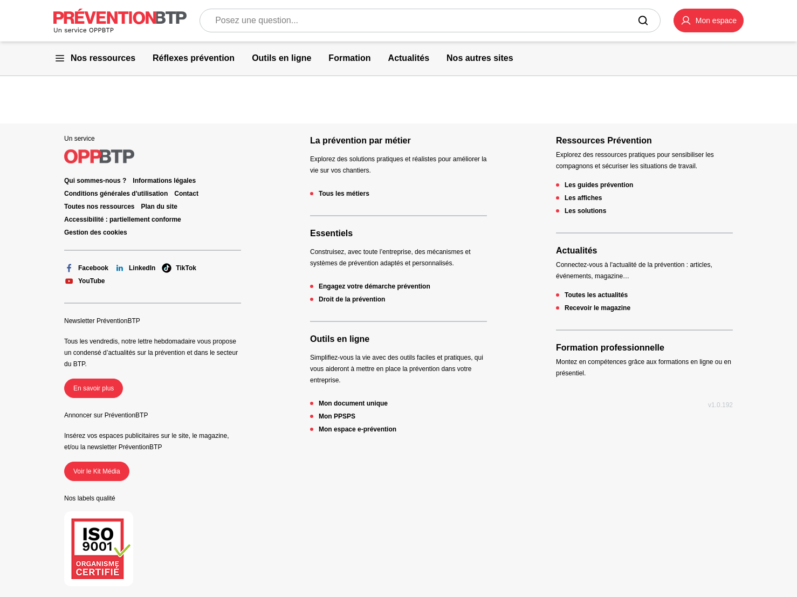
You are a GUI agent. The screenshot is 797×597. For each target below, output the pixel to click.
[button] (709, 20)
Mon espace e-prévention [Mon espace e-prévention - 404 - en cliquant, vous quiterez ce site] (357, 429)
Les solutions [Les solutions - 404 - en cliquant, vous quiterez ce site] (585, 211)
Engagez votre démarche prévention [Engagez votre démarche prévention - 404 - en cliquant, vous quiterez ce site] (374, 286)
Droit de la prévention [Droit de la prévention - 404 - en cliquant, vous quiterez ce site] (352, 299)
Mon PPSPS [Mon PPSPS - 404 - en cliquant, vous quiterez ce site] (337, 416)
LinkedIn (135, 268)
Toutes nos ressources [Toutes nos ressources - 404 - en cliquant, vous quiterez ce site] (99, 206)
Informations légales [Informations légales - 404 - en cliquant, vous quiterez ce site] (164, 180)
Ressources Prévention (604, 140)
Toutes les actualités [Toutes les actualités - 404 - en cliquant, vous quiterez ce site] (596, 295)
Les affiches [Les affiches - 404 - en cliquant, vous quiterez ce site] (583, 198)
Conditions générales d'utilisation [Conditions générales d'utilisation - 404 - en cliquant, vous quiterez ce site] (116, 193)
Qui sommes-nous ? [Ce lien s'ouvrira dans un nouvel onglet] (95, 180)
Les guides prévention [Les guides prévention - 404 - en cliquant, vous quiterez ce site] (599, 185)
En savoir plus (93, 388)
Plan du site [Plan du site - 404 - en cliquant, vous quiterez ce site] (159, 206)
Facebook (86, 268)
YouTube (84, 281)
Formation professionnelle (610, 347)
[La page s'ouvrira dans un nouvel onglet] (709, 20)
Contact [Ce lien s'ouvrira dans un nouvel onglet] (186, 193)
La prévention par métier (360, 140)
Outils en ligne (339, 339)
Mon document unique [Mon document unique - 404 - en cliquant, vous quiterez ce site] (353, 403)
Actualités (576, 250)
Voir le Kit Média (96, 471)
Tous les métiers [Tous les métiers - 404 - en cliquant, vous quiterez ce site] (344, 193)
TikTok (179, 268)
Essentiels (331, 233)
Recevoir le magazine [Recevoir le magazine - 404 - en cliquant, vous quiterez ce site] (597, 308)
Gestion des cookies (95, 232)
